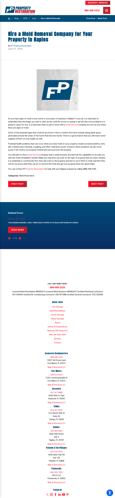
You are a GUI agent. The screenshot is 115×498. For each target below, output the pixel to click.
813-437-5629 (56, 410)
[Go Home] (10, 18)
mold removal (72, 125)
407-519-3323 (56, 452)
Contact (57, 343)
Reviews (57, 339)
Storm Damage (57, 315)
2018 (25, 18)
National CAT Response (57, 331)
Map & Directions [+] (56, 367)
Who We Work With (57, 335)
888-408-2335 (92, 10)
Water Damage (57, 319)
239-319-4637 (56, 375)
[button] (109, 493)
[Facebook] (55, 494)
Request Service (98, 3)
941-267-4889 (56, 392)
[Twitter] (47, 494)
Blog (16, 18)
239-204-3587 (56, 431)
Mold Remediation (57, 311)
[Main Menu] (106, 10)
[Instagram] (51, 494)
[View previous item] (9, 238)
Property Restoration (35, 169)
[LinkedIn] (59, 494)
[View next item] (19, 238)
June (34, 18)
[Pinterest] (67, 494)
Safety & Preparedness (57, 327)
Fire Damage (57, 307)
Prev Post (17, 184)
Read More (17, 230)
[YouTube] (63, 494)
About (57, 323)
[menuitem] (57, 306)
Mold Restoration (26, 176)
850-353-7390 (56, 472)
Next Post (97, 184)
